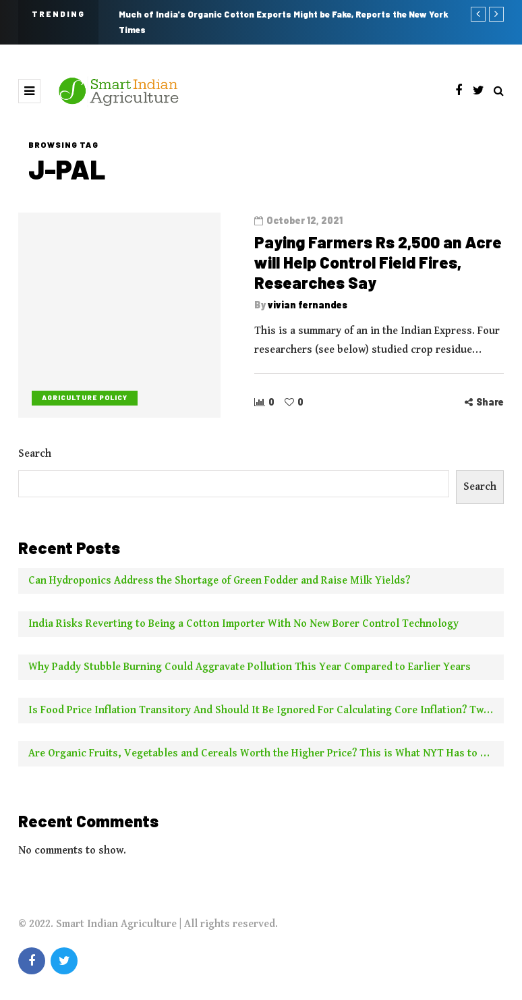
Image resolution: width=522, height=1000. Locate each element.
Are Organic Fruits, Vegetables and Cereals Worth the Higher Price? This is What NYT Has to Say (262, 757)
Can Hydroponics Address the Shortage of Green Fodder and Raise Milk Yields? (219, 584)
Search (34, 457)
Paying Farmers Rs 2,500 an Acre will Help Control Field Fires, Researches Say (378, 262)
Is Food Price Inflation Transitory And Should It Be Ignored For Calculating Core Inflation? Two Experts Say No (266, 714)
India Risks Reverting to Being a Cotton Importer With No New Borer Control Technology (243, 627)
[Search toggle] (499, 91)
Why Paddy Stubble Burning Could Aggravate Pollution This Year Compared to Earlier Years (249, 671)
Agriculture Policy (84, 397)
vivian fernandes (307, 304)
